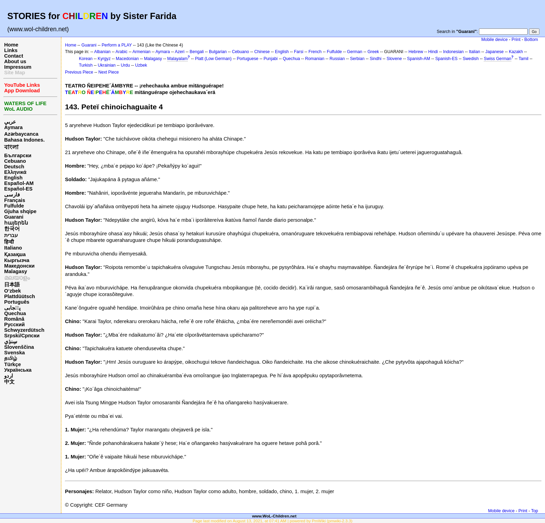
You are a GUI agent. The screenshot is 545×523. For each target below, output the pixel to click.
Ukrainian (106, 65)
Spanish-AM (418, 58)
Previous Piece (79, 72)
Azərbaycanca (21, 134)
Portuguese (247, 58)
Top (534, 510)
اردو (8, 376)
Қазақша (15, 254)
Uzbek (141, 65)
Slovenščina (19, 347)
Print (516, 39)
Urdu (125, 65)
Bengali (197, 51)
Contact (13, 56)
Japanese (494, 51)
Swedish (471, 58)
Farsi (298, 51)
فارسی (12, 194)
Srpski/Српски (22, 335)
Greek (373, 51)
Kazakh (516, 51)
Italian (474, 51)
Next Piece (108, 72)
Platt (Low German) (213, 58)
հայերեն (16, 223)
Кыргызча (16, 260)
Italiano (13, 248)
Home (11, 45)
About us (15, 61)
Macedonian (127, 58)
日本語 (12, 284)
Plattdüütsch (19, 296)
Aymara (13, 127)
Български (17, 155)
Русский (14, 324)
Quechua (15, 313)
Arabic (121, 51)
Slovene (394, 58)
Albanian (102, 51)
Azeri (180, 51)
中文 (9, 382)
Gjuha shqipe (20, 211)
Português (16, 302)
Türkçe (12, 364)
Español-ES (18, 189)
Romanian (314, 58)
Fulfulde (14, 206)
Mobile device (494, 39)
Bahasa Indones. (24, 140)
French (315, 51)
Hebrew (415, 51)
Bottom (531, 39)
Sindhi (376, 58)
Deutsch (14, 166)
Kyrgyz (104, 58)
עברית (11, 235)
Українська (18, 370)
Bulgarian (218, 51)
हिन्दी (9, 242)
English (13, 177)
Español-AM (19, 183)
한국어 (12, 228)
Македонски (19, 266)
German (354, 51)
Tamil (523, 58)
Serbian (357, 58)
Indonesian (453, 51)
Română (14, 319)
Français (14, 200)
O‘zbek (12, 291)
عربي (10, 122)
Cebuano (15, 161)
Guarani (13, 217)
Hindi (433, 51)
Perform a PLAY (116, 45)
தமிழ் (10, 358)
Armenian (141, 51)
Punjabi (270, 58)
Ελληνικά (15, 172)
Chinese (262, 51)
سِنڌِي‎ (10, 341)
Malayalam (177, 58)
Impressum (17, 67)
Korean (85, 58)
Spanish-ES (446, 58)
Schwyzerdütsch (24, 330)
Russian (337, 58)
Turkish (85, 65)
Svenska (14, 352)
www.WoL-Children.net (274, 516)
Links (10, 50)
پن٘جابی (12, 308)
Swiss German (497, 58)
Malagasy (15, 271)
